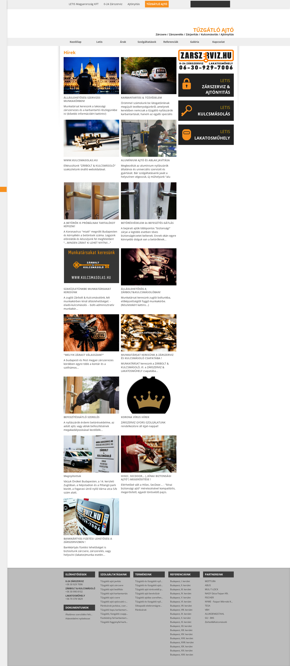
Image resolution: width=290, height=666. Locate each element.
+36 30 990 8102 (74, 591)
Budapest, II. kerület (180, 585)
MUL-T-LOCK (211, 589)
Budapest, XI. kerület (180, 622)
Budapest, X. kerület (180, 617)
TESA (207, 605)
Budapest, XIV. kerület (181, 634)
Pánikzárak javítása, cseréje (114, 605)
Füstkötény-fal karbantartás (114, 617)
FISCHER (209, 597)
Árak (123, 42)
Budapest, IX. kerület (180, 613)
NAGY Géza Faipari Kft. (216, 593)
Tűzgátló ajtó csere (110, 597)
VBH (207, 609)
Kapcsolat (218, 42)
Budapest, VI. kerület (180, 601)
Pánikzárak (140, 609)
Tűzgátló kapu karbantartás (114, 609)
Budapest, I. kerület (180, 581)
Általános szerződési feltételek (81, 614)
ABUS (208, 585)
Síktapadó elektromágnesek (149, 605)
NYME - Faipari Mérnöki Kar (219, 601)
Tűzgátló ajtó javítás (110, 581)
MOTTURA (210, 581)
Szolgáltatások (147, 42)
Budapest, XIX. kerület (181, 646)
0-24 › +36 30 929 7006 (212, 4)
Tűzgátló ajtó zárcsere (111, 585)
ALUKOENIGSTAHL (214, 613)
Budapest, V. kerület (180, 597)
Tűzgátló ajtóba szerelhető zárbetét (153, 597)
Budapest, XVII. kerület (181, 638)
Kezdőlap (75, 42)
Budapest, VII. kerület (181, 605)
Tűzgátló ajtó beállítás (111, 589)
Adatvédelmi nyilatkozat (77, 618)
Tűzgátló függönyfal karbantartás (117, 622)
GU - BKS (209, 617)
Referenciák (170, 42)
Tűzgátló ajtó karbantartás (114, 593)
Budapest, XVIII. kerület (182, 642)
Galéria (194, 42)
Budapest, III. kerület (180, 589)
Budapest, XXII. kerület (181, 654)
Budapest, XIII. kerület (181, 630)
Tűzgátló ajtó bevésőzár (147, 593)
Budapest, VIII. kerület (181, 609)
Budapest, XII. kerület (181, 626)
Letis (99, 42)
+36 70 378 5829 (74, 598)
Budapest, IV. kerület (180, 593)
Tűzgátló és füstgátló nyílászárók (152, 581)
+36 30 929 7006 (74, 584)
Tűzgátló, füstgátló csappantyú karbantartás (123, 613)
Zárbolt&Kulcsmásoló (216, 622)
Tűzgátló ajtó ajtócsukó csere (115, 601)
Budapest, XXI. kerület (181, 650)
